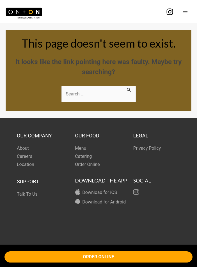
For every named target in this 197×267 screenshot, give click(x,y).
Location (25, 164)
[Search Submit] (129, 89)
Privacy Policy (147, 148)
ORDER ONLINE (98, 256)
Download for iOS (99, 192)
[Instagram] (169, 11)
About (23, 148)
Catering (83, 156)
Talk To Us (27, 194)
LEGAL (140, 136)
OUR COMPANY (34, 136)
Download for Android (104, 202)
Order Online (87, 164)
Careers (24, 156)
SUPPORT (28, 181)
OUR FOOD (87, 136)
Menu (80, 148)
